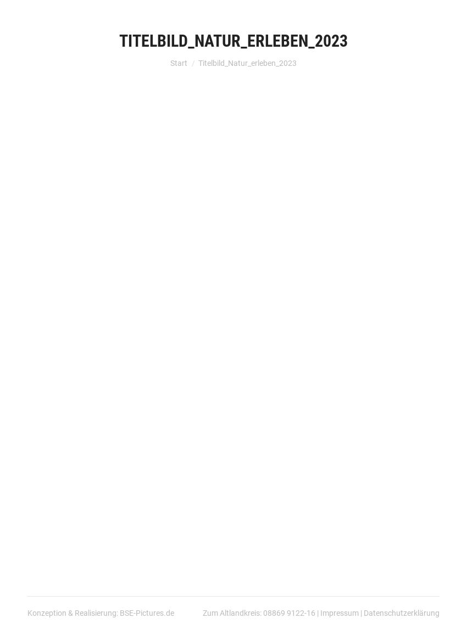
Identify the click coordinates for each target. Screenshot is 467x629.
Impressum (339, 613)
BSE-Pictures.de (147, 613)
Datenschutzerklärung (402, 613)
